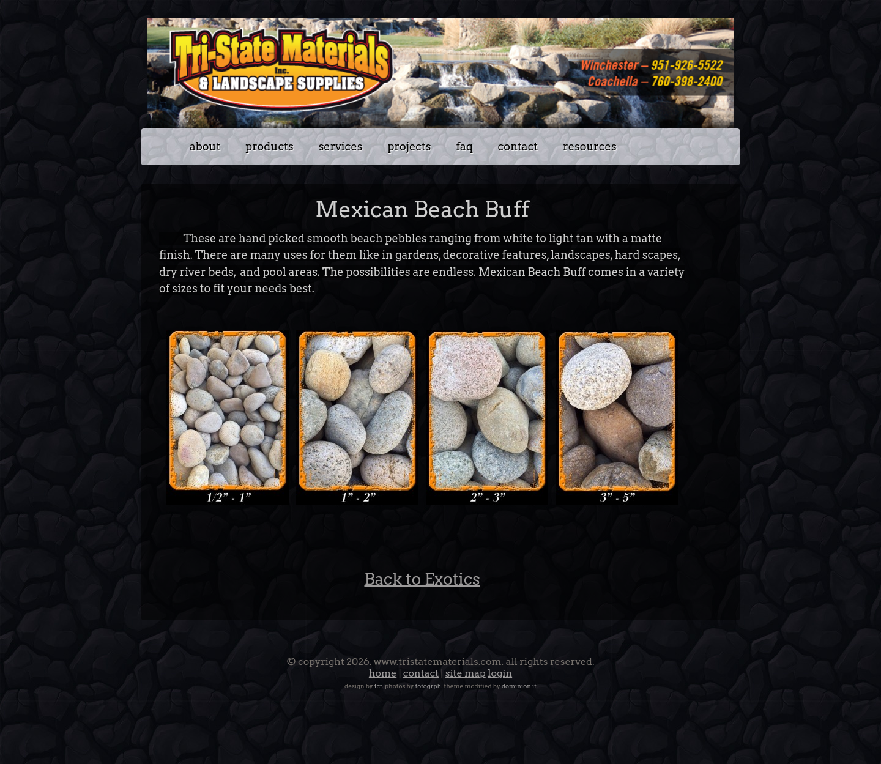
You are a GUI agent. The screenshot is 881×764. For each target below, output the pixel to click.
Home (382, 673)
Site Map (465, 673)
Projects (409, 146)
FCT (378, 685)
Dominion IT (519, 685)
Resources (589, 146)
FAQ (464, 146)
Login (500, 673)
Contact (518, 146)
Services (341, 146)
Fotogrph (428, 685)
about (205, 146)
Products (269, 146)
